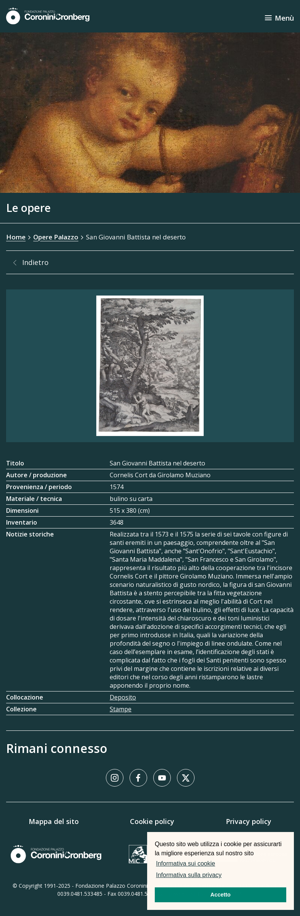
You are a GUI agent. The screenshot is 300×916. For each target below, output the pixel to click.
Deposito (123, 697)
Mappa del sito (54, 821)
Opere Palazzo (55, 237)
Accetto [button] (221, 895)
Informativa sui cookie (185, 863)
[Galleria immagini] (150, 366)
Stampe (120, 709)
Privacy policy (248, 821)
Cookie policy (152, 821)
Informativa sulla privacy (189, 875)
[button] (225, 876)
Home (16, 237)
